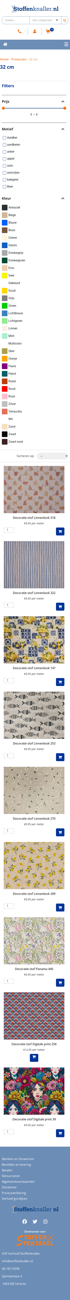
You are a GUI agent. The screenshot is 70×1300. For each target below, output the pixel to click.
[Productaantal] (9, 530)
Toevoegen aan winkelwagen (60, 531)
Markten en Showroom (18, 1159)
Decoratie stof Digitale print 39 (34, 1119)
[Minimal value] (34, 108)
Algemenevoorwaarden (18, 1182)
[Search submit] (64, 20)
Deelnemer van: (35, 1231)
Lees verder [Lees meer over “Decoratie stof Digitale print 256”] (34, 1058)
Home (4, 59)
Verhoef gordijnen (14, 1198)
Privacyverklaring (14, 1193)
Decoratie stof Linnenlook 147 (34, 668)
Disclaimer (9, 1187)
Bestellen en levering (16, 1165)
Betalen (7, 1170)
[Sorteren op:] (52, 456)
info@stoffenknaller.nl (17, 1261)
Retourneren (11, 1176)
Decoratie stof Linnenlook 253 (34, 743)
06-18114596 (11, 1269)
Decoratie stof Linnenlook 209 (34, 894)
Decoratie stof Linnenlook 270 (34, 818)
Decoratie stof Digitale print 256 (34, 1044)
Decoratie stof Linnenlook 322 (34, 593)
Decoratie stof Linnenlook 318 (34, 518)
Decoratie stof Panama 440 (34, 969)
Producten (18, 59)
